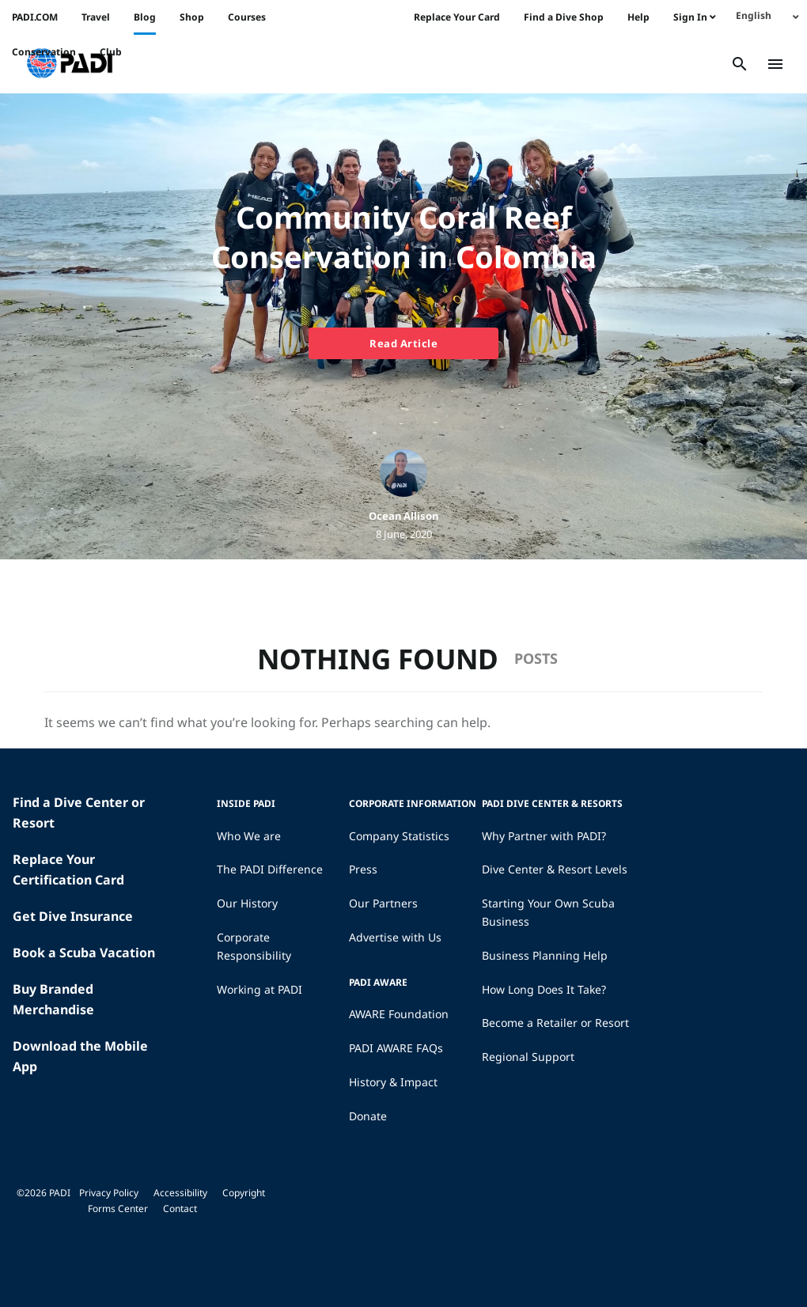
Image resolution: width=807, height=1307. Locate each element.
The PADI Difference (270, 869)
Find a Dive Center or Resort (79, 813)
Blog (145, 17)
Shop (192, 17)
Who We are (249, 835)
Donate (368, 1115)
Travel (95, 17)
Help (638, 17)
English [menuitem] (753, 15)
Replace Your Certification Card (68, 869)
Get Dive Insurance (73, 916)
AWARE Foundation (399, 1013)
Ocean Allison (403, 516)
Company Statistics (399, 835)
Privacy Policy (108, 1192)
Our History (247, 903)
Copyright (243, 1192)
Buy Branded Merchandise (53, 999)
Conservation (44, 52)
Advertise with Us (395, 937)
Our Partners (383, 903)
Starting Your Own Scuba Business (548, 912)
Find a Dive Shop (564, 17)
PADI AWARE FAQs (396, 1047)
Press (363, 869)
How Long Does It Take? (544, 989)
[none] (767, 15)
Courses (247, 17)
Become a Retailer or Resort (555, 1022)
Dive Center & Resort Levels (554, 869)
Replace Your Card (457, 17)
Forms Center (118, 1208)
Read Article (403, 343)
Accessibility (180, 1192)
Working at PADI (259, 989)
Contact (180, 1208)
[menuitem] (767, 15)
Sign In (694, 17)
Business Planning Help (545, 955)
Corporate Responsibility (254, 946)
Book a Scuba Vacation (84, 952)
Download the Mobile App (80, 1056)
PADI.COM (35, 17)
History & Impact (393, 1081)
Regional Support (528, 1056)
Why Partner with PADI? (544, 835)
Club (111, 52)
